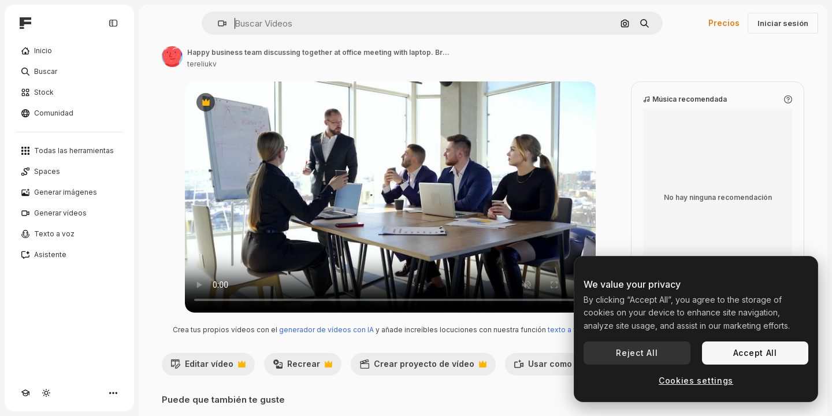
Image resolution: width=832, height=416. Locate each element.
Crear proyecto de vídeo (422, 367)
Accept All (755, 353)
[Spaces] (69, 171)
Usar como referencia (572, 367)
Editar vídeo (208, 367)
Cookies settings (696, 380)
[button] (217, 23)
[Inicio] (69, 51)
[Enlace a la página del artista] (172, 56)
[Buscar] (69, 71)
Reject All (637, 353)
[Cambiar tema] (46, 393)
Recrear (302, 367)
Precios (724, 23)
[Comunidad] (69, 113)
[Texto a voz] (69, 234)
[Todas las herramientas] (69, 151)
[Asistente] (69, 255)
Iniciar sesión (782, 23)
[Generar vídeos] (69, 213)
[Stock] (69, 92)
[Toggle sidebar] (113, 23)
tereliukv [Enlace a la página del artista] (202, 64)
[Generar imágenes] (69, 192)
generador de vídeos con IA (326, 329)
